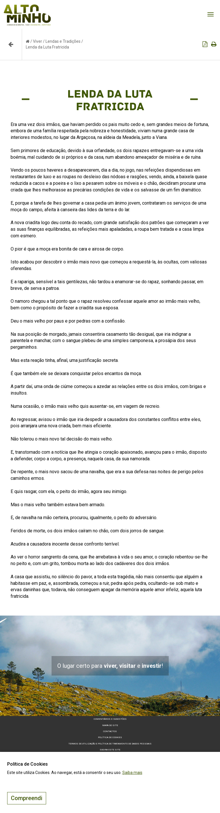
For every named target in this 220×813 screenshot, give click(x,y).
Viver (37, 41)
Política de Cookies (110, 737)
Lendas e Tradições (63, 41)
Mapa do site (110, 725)
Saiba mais (132, 772)
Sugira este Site (110, 749)
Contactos (110, 731)
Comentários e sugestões (110, 719)
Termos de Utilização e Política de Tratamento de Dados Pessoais (110, 743)
